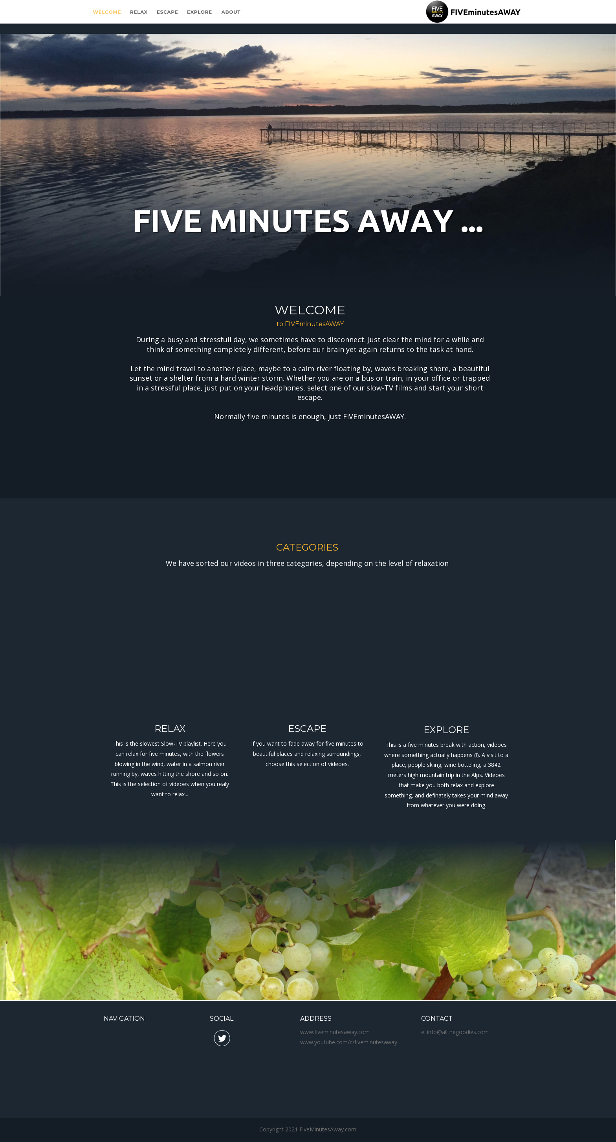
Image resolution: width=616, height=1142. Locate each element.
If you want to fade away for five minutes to (308, 743)
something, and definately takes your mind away (447, 795)
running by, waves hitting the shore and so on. (170, 773)
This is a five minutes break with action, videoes (446, 744)
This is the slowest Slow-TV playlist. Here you (170, 743)
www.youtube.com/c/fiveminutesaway (348, 1042)
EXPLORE (446, 729)
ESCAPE (307, 728)
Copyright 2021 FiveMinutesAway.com (307, 1129)
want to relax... (169, 794)
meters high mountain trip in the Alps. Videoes (447, 775)
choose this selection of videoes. (307, 764)
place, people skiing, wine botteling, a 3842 (447, 764)
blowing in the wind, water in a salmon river (170, 764)
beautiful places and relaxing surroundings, (308, 753)
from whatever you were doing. (446, 805)
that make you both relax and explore (447, 785)
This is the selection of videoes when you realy (170, 784)
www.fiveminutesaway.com (335, 1032)
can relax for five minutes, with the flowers (171, 753)
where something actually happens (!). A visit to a (447, 755)
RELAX (169, 728)
